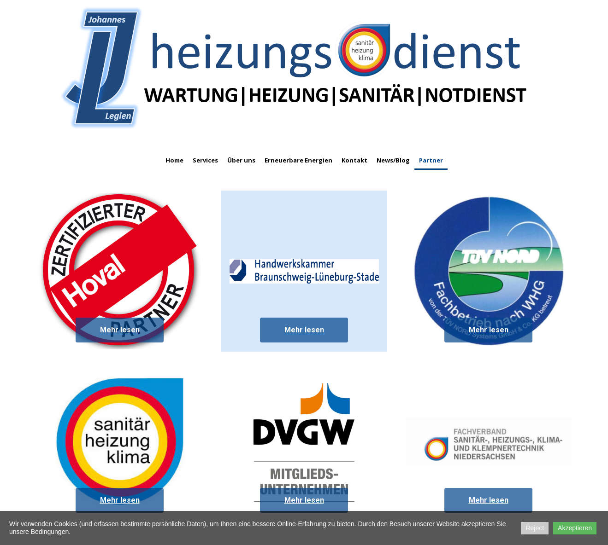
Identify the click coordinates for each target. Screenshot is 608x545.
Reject (534, 528)
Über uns (241, 160)
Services (205, 160)
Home (174, 160)
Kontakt (354, 160)
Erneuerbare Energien (298, 160)
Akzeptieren (575, 528)
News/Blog (393, 160)
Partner (431, 160)
